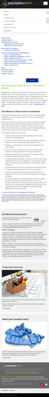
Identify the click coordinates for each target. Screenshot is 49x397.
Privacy (6, 15)
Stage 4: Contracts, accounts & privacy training (18, 60)
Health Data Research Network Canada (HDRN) (18, 372)
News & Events (8, 24)
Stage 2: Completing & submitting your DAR (17, 56)
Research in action (10, 27)
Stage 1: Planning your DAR (12, 55)
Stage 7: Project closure (11, 65)
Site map (12, 390)
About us (26, 12)
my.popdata (8, 31)
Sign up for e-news (8, 377)
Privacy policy (5, 390)
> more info (6, 308)
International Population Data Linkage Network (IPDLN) (21, 373)
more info (6, 358)
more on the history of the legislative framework (19, 192)
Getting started (6, 40)
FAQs (3, 68)
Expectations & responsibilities (13, 45)
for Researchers (26, 18)
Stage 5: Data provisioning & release (15, 61)
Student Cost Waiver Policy (12, 50)
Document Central (7, 70)
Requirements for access (9, 42)
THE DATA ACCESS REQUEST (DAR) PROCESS (15, 53)
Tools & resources (7, 72)
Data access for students (9, 48)
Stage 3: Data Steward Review (13, 58)
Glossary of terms (7, 74)
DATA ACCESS (5, 38)
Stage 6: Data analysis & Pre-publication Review (18, 63)
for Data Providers (26, 21)
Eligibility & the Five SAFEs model (14, 44)
